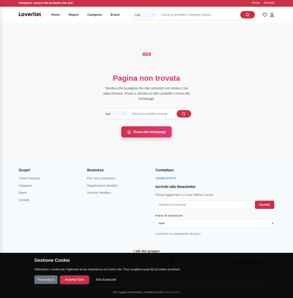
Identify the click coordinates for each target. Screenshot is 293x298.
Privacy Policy (172, 292)
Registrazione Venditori (102, 185)
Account (269, 2)
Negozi (74, 14)
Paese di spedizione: (169, 215)
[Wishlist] (265, 15)
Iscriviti (264, 204)
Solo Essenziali (106, 279)
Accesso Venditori (99, 192)
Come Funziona (29, 178)
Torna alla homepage (146, 132)
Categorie (94, 14)
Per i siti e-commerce (101, 178)
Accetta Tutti (74, 279)
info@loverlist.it (165, 178)
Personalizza (46, 279)
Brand (114, 14)
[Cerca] (247, 14)
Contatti (24, 200)
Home (256, 2)
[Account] (272, 15)
